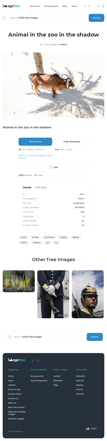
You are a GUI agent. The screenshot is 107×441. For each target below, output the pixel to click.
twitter (57, 376)
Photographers (51, 6)
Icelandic (80, 376)
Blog (65, 6)
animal (23, 237)
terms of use (14, 389)
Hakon (63, 44)
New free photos (16, 407)
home (11, 376)
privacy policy (14, 394)
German (80, 394)
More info (22, 158)
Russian (80, 385)
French (79, 389)
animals (35, 237)
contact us (13, 398)
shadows (36, 243)
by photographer (39, 380)
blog (56, 385)
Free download (72, 141)
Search (96, 18)
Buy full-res (35, 141)
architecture (49, 237)
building (63, 237)
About (74, 6)
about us (12, 403)
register (12, 385)
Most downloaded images (17, 413)
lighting (76, 237)
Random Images (16, 418)
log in (11, 380)
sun (47, 243)
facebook (58, 380)
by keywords (37, 376)
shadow (24, 243)
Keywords (35, 6)
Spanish (80, 380)
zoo (56, 243)
